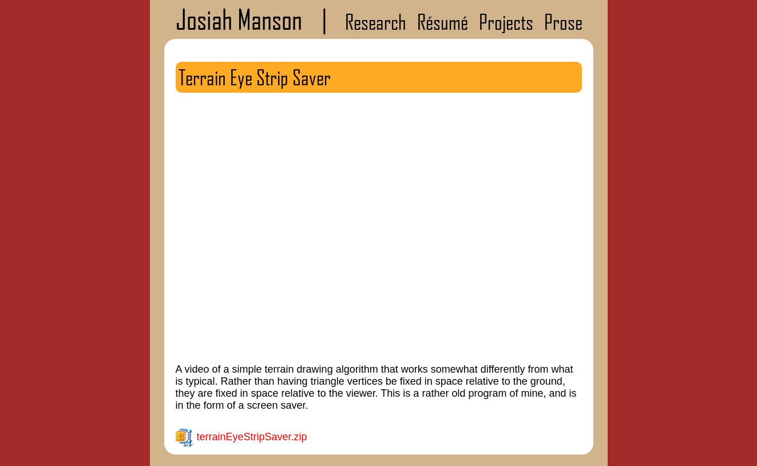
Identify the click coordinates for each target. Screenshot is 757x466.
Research (375, 21)
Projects (506, 21)
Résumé (442, 21)
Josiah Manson (239, 19)
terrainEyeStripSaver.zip (252, 437)
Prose (563, 21)
